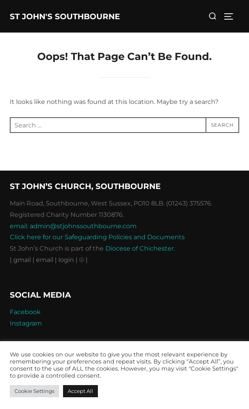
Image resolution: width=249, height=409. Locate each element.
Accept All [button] (80, 391)
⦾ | (83, 260)
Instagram (26, 323)
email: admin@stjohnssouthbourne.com (73, 226)
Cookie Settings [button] (34, 391)
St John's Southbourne (65, 16)
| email (43, 260)
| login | (66, 260)
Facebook (25, 312)
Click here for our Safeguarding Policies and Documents (97, 237)
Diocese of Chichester (139, 248)
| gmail (21, 260)
